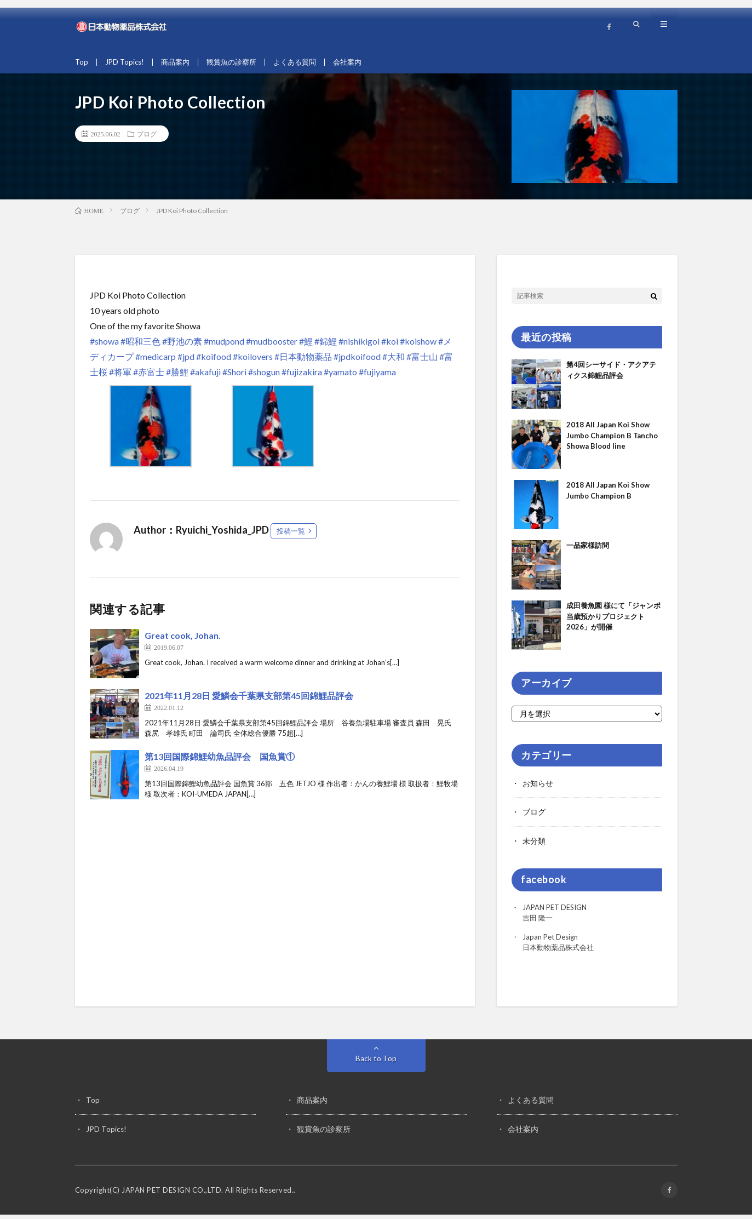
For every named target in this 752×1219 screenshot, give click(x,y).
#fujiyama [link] (377, 377)
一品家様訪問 (587, 551)
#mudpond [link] (224, 346)
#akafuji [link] (205, 377)
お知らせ (538, 788)
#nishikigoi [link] (359, 346)
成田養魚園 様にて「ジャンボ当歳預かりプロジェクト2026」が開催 (613, 622)
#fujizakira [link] (302, 377)
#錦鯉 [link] (325, 346)
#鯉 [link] (306, 346)
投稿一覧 (291, 536)
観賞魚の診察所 (238, 62)
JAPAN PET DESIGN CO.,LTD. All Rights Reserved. (208, 1194)
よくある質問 (305, 62)
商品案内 (179, 62)
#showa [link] (104, 346)
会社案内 (360, 62)
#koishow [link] (418, 346)
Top (82, 62)
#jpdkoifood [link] (357, 362)
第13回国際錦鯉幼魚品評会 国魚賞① (220, 762)
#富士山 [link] (422, 362)
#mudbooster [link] (271, 346)
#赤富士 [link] (148, 377)
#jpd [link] (185, 362)
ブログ (147, 139)
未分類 (534, 845)
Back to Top (376, 1063)
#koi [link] (389, 346)
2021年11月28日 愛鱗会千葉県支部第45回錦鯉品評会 (249, 701)
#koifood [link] (213, 362)
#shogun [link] (264, 377)
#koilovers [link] (253, 362)
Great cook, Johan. (183, 641)
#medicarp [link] (155, 362)
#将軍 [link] (120, 377)
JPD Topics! (126, 62)
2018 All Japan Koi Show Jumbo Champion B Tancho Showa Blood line (612, 441)
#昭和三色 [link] (140, 346)
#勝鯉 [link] (177, 377)
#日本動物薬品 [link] (303, 362)
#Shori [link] (234, 377)
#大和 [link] (393, 362)
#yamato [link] (340, 377)
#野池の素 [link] (182, 346)
